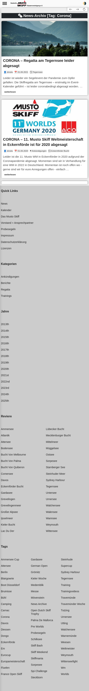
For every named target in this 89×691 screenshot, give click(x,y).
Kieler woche (38, 578)
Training (65, 585)
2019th (5, 362)
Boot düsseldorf (10, 585)
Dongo (5, 635)
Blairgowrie (7, 578)
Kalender (6, 210)
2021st (5, 375)
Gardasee (6, 492)
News (4, 203)
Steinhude (67, 559)
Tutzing (65, 610)
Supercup (66, 565)
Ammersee (7, 429)
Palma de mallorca (42, 620)
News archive (39, 604)
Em (3, 648)
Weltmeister (68, 648)
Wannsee (51, 518)
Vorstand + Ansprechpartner (17, 222)
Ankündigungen (10, 276)
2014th (5, 330)
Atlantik (5, 435)
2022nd (5, 381)
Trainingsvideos (70, 591)
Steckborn (37, 677)
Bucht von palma (11, 460)
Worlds (65, 674)
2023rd (5, 387)
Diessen (5, 629)
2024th (5, 394)
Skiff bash (37, 645)
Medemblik (37, 585)
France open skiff (11, 674)
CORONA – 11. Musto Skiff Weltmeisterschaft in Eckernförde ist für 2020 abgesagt (43, 142)
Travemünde (68, 597)
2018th (5, 356)
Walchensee (53, 505)
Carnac (5, 610)
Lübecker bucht (55, 429)
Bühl (3, 597)
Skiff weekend (39, 652)
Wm (63, 667)
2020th (5, 368)
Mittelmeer (52, 441)
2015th (5, 337)
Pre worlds (37, 626)
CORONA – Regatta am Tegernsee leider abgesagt (38, 63)
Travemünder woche (73, 604)
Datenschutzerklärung (13, 242)
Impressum (7, 235)
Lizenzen (6, 248)
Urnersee (51, 499)
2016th (5, 343)
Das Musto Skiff (10, 216)
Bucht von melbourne (13, 454)
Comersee (7, 473)
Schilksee (36, 639)
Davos (4, 480)
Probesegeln (8, 229)
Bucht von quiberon (12, 467)
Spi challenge (39, 671)
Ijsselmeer (7, 518)
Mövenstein (37, 597)
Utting (64, 623)
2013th (5, 324)
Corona (5, 616)
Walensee (52, 511)
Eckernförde (8, 642)
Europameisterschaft (13, 661)
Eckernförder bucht (12, 486)
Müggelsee (52, 448)
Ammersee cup (10, 559)
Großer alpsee (9, 511)
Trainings (6, 295)
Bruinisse (6, 591)
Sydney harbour (55, 480)
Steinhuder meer (55, 473)
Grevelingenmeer (11, 505)
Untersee (51, 492)
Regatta (5, 289)
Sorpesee (51, 460)
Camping (6, 604)
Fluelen (5, 667)
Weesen (65, 642)
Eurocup (6, 655)
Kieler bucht (8, 524)
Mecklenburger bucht (58, 435)
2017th (5, 349)
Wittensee (52, 530)
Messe (35, 591)
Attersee (6, 441)
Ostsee (50, 454)
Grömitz (35, 572)
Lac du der (7, 530)
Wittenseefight (69, 661)
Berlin (4, 572)
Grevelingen (8, 499)
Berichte (5, 283)
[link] (44, 58)
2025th (5, 400)
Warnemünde (69, 635)
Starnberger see (55, 467)
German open (39, 565)
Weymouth (52, 524)
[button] (84, 9)
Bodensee (7, 448)
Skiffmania (37, 658)
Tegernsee (52, 486)
